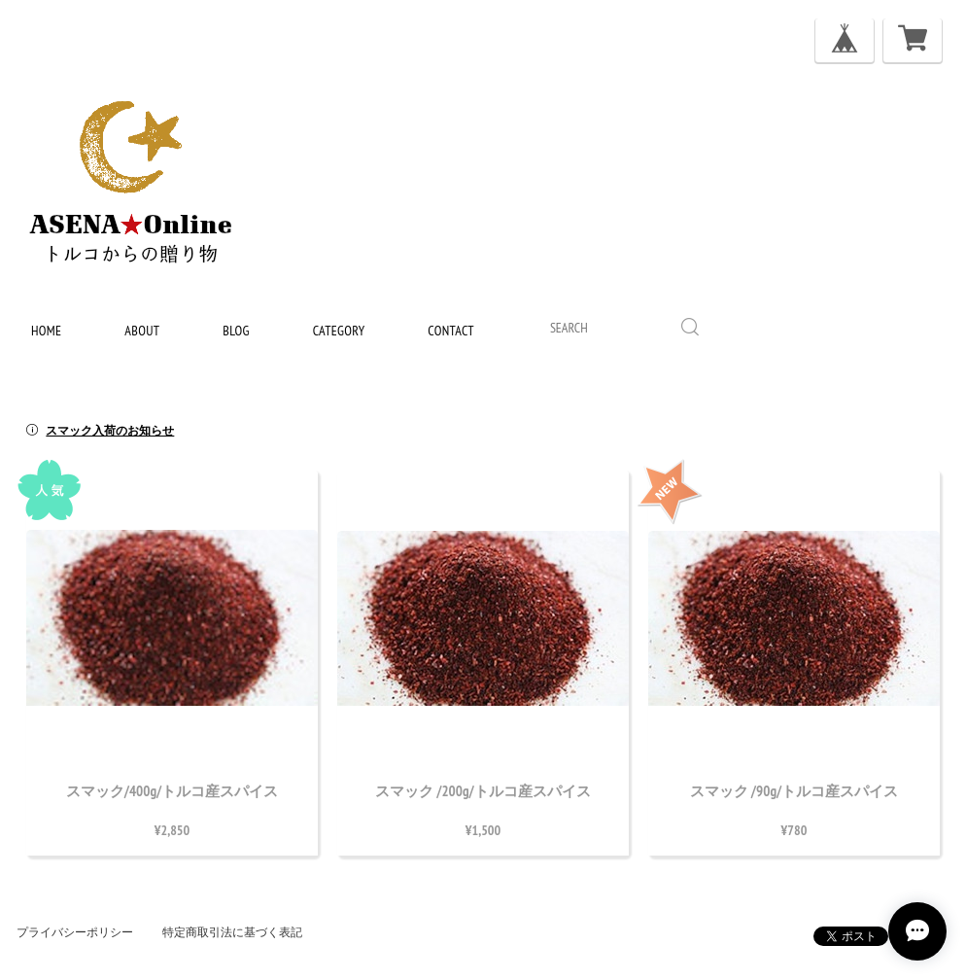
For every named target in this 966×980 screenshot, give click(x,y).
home (46, 330)
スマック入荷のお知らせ (110, 431)
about (141, 330)
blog (236, 330)
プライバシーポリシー (75, 932)
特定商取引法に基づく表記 (232, 932)
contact (451, 330)
